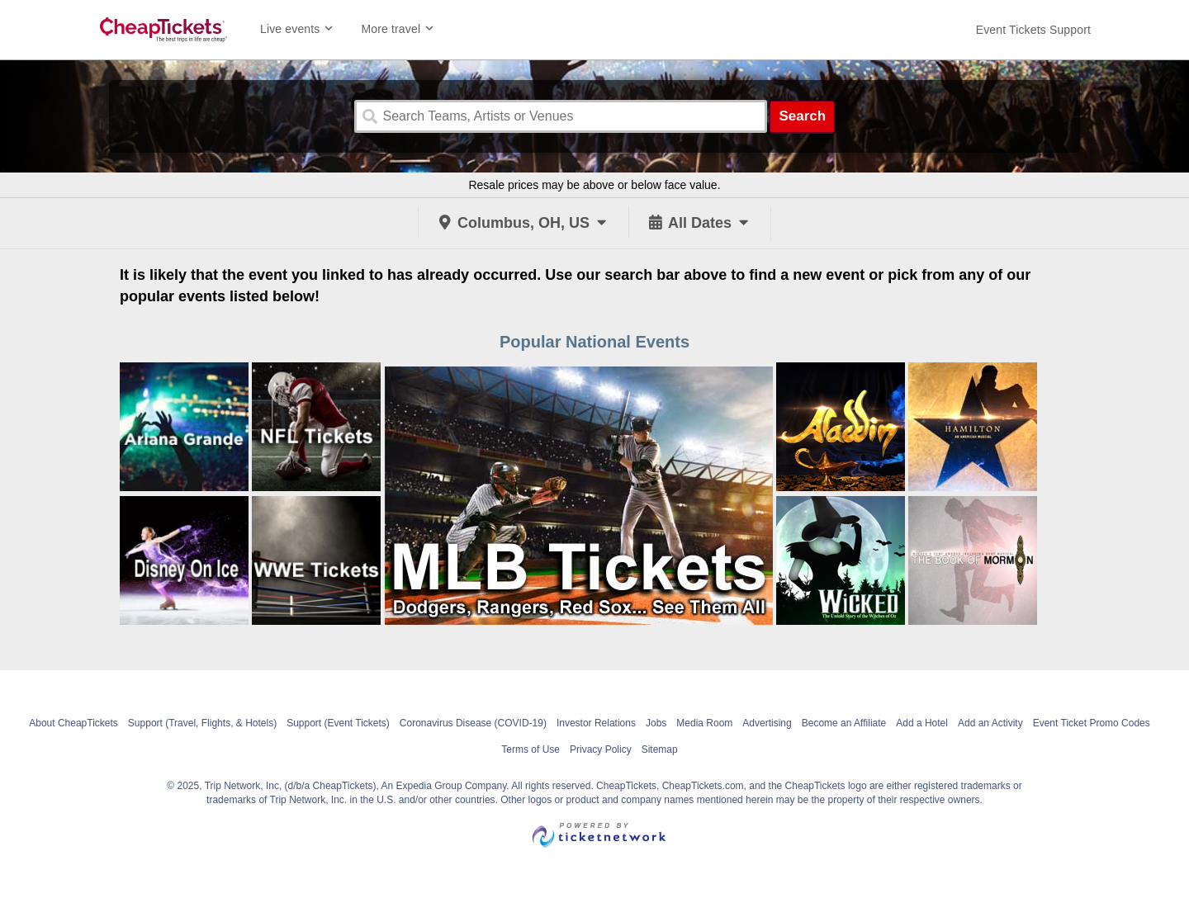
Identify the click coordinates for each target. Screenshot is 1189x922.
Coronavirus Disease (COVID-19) (473, 723)
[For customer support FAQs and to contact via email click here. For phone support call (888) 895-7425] (1033, 30)
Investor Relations (596, 723)
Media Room (704, 723)
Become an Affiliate (844, 723)
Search (802, 116)
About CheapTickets (73, 723)
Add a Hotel (922, 723)
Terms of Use (530, 749)
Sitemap (660, 749)
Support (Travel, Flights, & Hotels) (202, 723)
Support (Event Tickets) (338, 723)
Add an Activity (990, 723)
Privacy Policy (601, 749)
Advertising (766, 723)
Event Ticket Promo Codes (1091, 723)
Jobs (656, 723)
